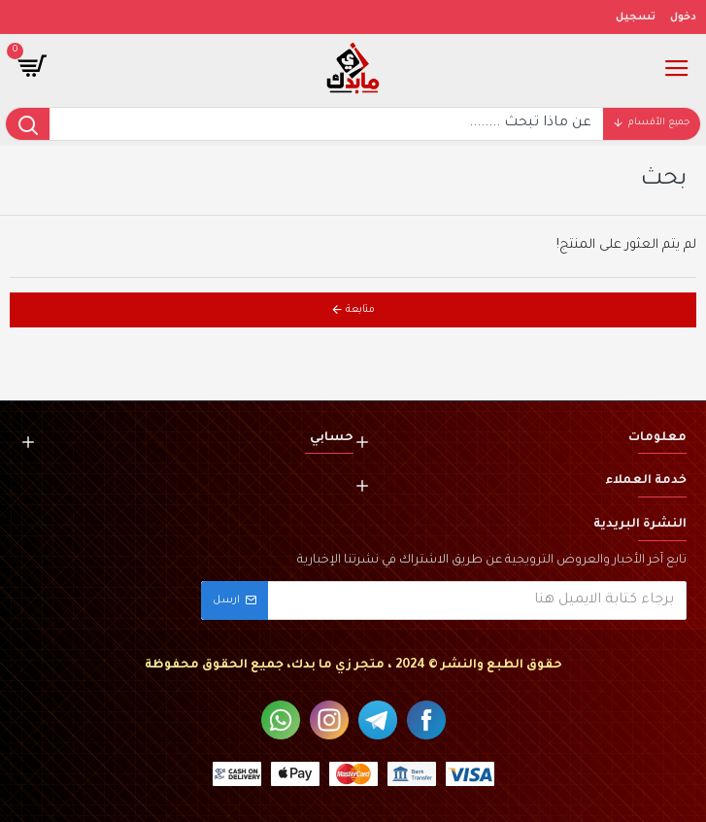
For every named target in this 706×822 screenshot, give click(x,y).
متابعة (360, 310)
